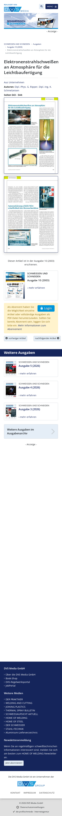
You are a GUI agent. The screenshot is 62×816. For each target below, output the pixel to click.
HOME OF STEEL (14, 721)
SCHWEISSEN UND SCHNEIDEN (17, 44)
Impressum (29, 792)
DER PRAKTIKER (14, 699)
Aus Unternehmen (14, 82)
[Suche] (41, 6)
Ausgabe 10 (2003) (14, 47)
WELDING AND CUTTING (19, 703)
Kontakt (15, 792)
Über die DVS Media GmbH (20, 674)
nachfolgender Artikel (47, 338)
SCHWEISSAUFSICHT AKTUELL (22, 714)
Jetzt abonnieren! (13, 762)
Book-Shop (11, 678)
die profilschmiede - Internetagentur (32, 811)
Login (46, 308)
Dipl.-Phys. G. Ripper (26, 86)
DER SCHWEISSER (15, 725)
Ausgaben (37, 44)
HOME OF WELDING (16, 717)
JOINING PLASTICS (15, 706)
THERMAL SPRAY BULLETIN (20, 710)
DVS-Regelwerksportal (18, 682)
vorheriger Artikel (15, 338)
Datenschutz (46, 792)
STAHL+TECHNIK (15, 728)
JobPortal (11, 685)
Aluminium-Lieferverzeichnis (22, 732)
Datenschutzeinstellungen (32, 807)
